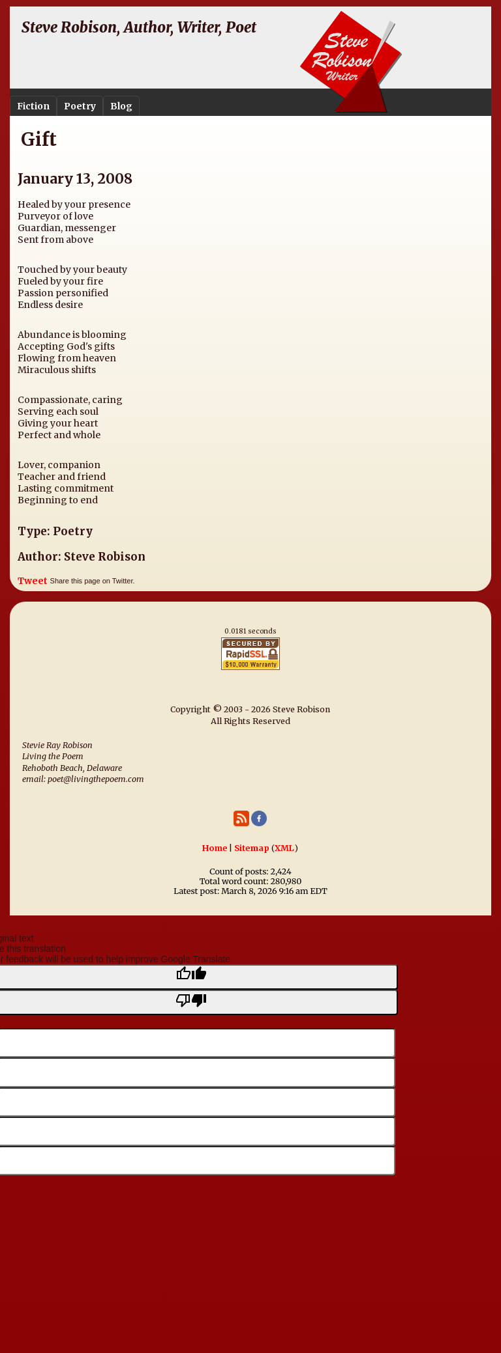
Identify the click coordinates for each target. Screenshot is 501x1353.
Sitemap (251, 848)
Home (214, 848)
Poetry (80, 106)
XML (284, 848)
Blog (121, 106)
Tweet (33, 581)
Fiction (33, 106)
